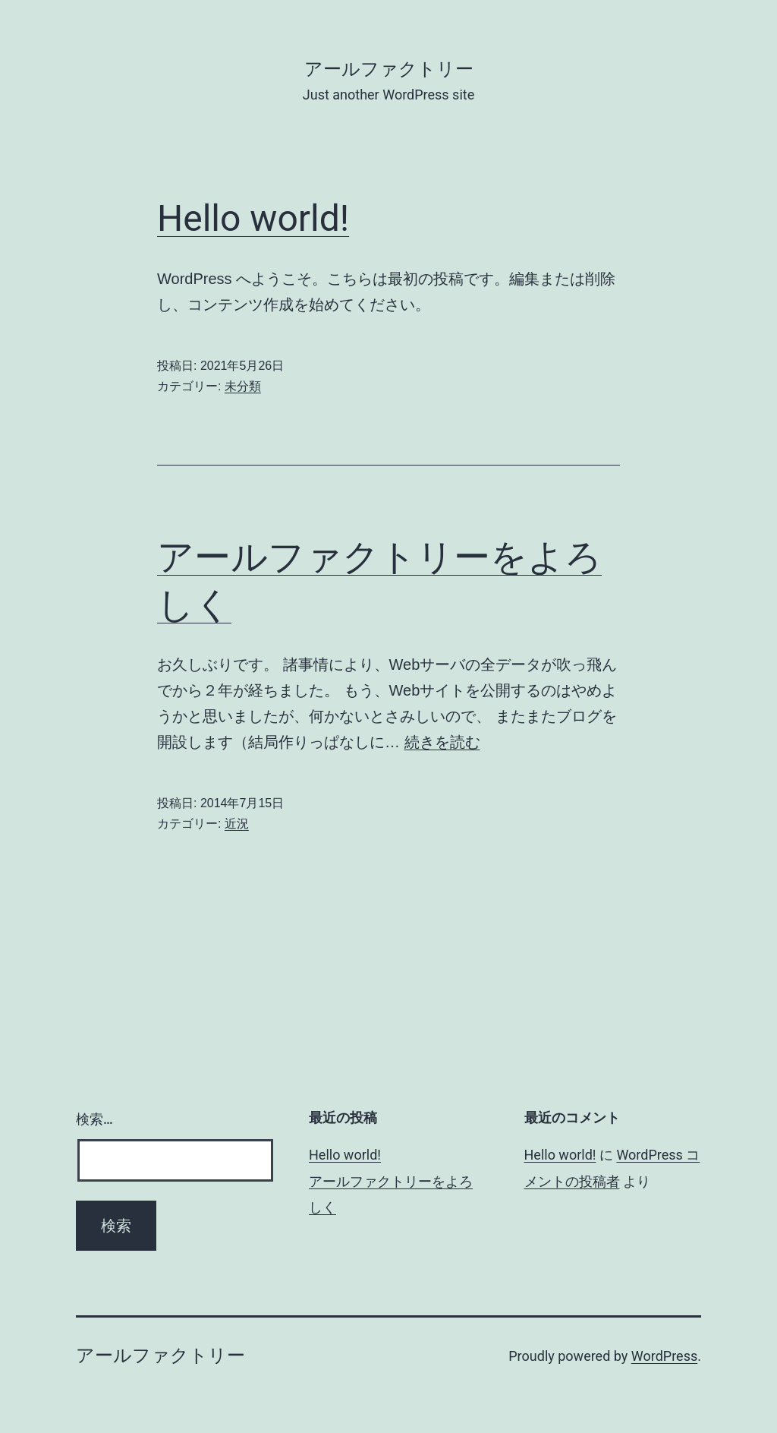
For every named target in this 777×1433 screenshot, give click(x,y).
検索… (94, 1119)
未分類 (243, 386)
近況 (237, 823)
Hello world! (253, 218)
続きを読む (442, 742)
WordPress (664, 1356)
